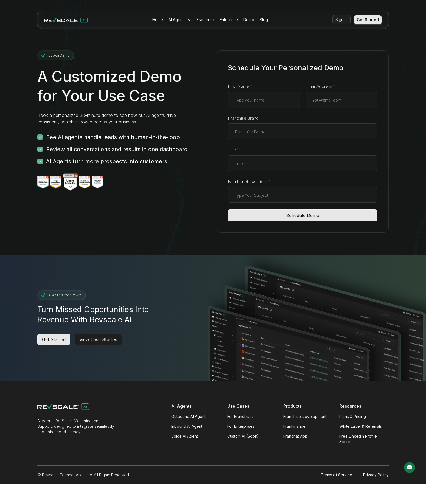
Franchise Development (304, 416)
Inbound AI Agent (186, 426)
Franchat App (295, 436)
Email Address (320, 86)
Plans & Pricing (352, 416)
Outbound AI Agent (188, 416)
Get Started (368, 19)
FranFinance (294, 426)
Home (157, 19)
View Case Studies (98, 339)
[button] (180, 19)
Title (233, 149)
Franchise (205, 19)
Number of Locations (249, 181)
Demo (248, 19)
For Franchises (240, 416)
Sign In (341, 19)
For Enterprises (240, 426)
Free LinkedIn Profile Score (358, 439)
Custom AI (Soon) (243, 436)
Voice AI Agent (184, 436)
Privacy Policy (376, 474)
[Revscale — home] (66, 19)
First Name (240, 86)
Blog (264, 19)
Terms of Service (336, 474)
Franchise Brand (244, 117)
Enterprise (229, 19)
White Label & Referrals (360, 426)
